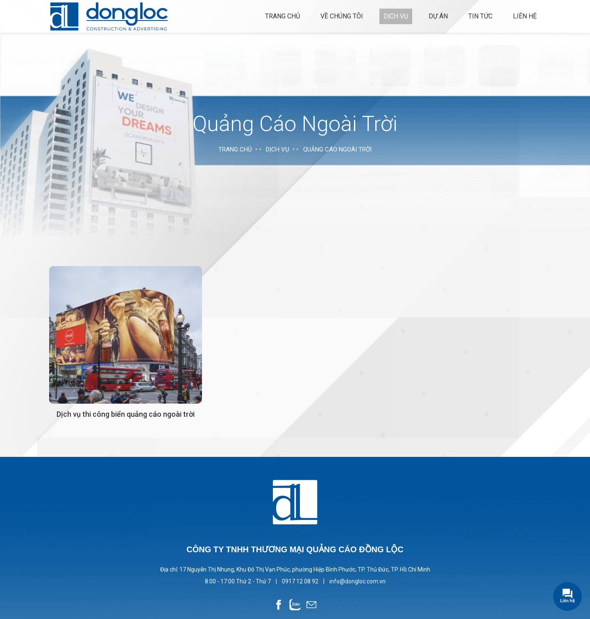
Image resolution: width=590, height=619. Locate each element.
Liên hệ (525, 16)
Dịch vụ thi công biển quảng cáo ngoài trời (126, 414)
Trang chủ (282, 16)
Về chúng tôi (341, 16)
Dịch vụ (396, 16)
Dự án (438, 16)
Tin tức (480, 16)
